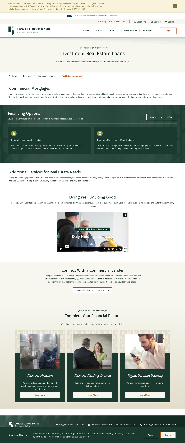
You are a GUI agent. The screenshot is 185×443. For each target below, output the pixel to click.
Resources (147, 30)
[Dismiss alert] (175, 6)
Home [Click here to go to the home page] (14, 76)
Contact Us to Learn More (161, 117)
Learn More (40, 395)
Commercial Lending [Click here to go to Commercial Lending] (46, 76)
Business (99, 30)
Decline (168, 435)
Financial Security (129, 30)
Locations (140, 21)
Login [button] (168, 30)
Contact (156, 21)
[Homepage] (24, 424)
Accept (150, 435)
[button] (169, 21)
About (112, 30)
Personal (85, 30)
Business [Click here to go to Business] (27, 76)
